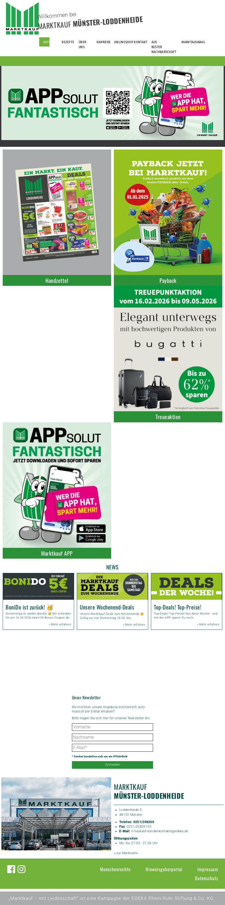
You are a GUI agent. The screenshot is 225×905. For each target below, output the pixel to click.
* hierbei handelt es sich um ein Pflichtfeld (99, 756)
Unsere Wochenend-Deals (107, 607)
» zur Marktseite (126, 853)
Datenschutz (206, 878)
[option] (112, 103)
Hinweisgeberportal (164, 869)
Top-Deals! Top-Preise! (177, 607)
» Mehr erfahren (60, 624)
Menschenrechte (115, 869)
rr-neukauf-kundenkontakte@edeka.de (159, 831)
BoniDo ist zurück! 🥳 (29, 607)
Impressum (207, 869)
